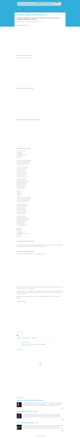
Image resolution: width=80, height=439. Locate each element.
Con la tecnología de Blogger (40, 436)
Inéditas (39, 8)
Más (62, 408)
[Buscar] (65, 3)
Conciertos (46, 8)
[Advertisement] (40, 385)
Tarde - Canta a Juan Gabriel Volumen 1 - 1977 (27, 423)
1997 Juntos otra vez (26, 338)
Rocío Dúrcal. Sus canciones (25, 2)
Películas (33, 8)
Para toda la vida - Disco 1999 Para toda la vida (27, 411)
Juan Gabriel (34, 338)
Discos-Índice (26, 8)
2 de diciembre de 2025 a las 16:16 (27, 346)
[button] (62, 15)
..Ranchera (19, 338)
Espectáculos (54, 8)
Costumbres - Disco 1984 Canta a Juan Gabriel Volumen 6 (30, 400)
